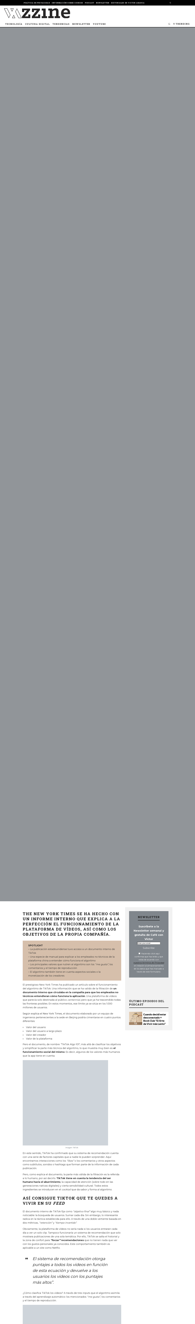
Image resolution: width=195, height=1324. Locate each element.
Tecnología (13, 24)
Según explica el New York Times (42, 1013)
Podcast (89, 3)
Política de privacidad (37, 3)
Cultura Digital (37, 24)
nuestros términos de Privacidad (148, 963)
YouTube (99, 24)
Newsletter (102, 3)
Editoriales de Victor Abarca (128, 3)
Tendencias (61, 24)
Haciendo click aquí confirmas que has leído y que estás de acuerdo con (148, 962)
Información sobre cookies (67, 3)
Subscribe (149, 948)
